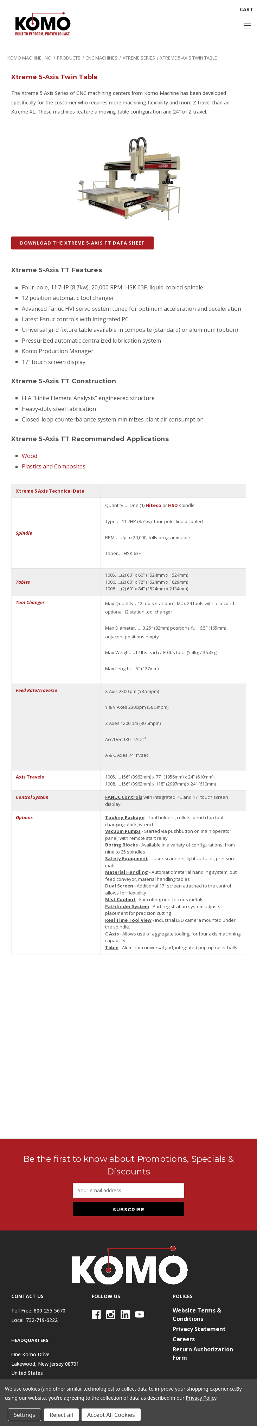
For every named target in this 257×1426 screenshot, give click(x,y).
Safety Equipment (126, 858)
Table (111, 947)
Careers (184, 1339)
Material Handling (126, 872)
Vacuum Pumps (123, 831)
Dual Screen (119, 886)
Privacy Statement (199, 1329)
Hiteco (153, 505)
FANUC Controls (123, 797)
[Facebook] (96, 1314)
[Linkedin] (125, 1314)
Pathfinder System (127, 906)
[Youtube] (139, 1314)
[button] (82, 246)
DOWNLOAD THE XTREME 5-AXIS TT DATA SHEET (82, 243)
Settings (24, 1415)
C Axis (112, 934)
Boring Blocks (121, 845)
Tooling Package (124, 817)
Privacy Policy (201, 1397)
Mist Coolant (120, 899)
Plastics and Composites (53, 466)
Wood (29, 456)
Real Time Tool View (128, 920)
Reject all (61, 1415)
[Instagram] (110, 1314)
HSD (173, 505)
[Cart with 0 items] (246, 9)
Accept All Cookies (111, 1415)
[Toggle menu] (247, 25)
